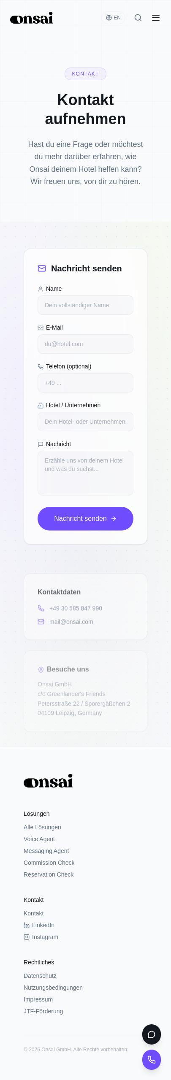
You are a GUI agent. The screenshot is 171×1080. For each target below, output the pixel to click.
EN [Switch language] (113, 18)
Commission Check (49, 862)
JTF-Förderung (43, 1011)
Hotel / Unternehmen (69, 405)
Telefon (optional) (64, 366)
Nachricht (54, 444)
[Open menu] (156, 18)
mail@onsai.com (65, 622)
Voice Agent (39, 839)
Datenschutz (40, 975)
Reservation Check (48, 874)
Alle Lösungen (42, 827)
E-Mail (50, 327)
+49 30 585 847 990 (70, 609)
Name (50, 288)
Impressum (38, 999)
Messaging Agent (46, 850)
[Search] (138, 17)
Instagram (41, 937)
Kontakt (33, 913)
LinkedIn (39, 925)
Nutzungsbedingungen (53, 987)
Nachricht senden (85, 518)
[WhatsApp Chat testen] (151, 1034)
